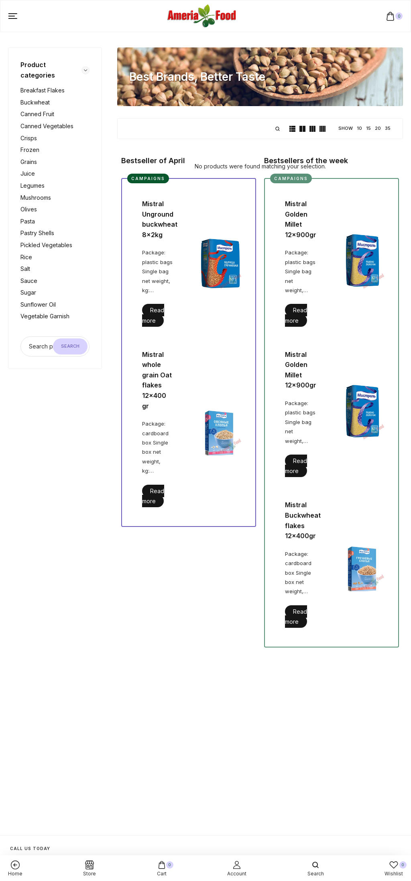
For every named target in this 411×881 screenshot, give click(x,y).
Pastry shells (37, 232)
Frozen (29, 149)
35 (388, 128)
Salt (25, 268)
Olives (28, 209)
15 (368, 128)
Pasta (27, 221)
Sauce (28, 280)
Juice (27, 173)
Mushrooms (35, 197)
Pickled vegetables (46, 245)
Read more (153, 315)
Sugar (28, 292)
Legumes (32, 185)
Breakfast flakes (42, 90)
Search (70, 346)
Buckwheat (35, 102)
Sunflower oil (38, 304)
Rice (26, 257)
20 (378, 128)
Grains (28, 161)
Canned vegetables (46, 126)
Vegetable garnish (44, 316)
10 (359, 128)
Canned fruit (37, 114)
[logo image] (202, 15)
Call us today (30, 848)
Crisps (28, 138)
